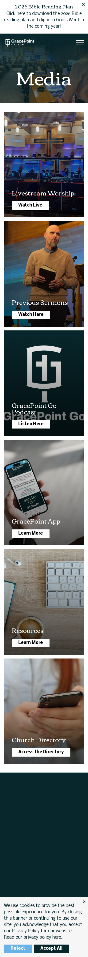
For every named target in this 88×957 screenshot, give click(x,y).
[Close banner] (83, 5)
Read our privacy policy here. (33, 937)
